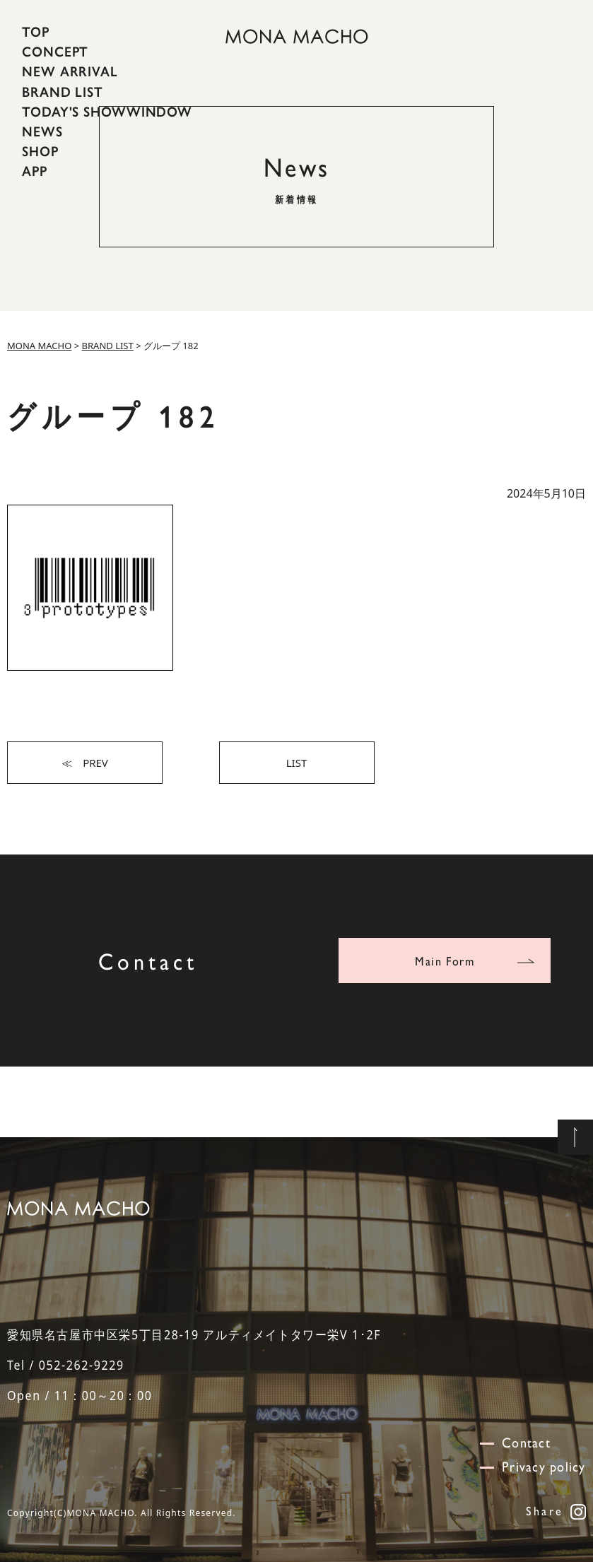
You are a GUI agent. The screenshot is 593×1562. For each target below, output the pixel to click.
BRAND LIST (62, 91)
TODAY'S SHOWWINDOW (107, 111)
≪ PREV (84, 763)
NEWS (42, 131)
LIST (296, 763)
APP (34, 171)
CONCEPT (55, 51)
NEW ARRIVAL (70, 71)
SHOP (40, 151)
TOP (35, 31)
